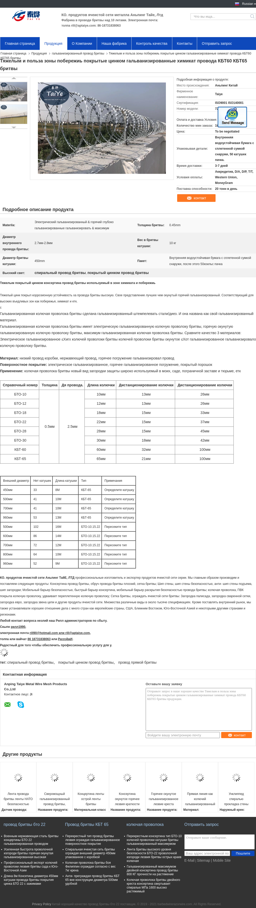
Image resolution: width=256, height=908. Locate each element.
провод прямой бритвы (137, 662)
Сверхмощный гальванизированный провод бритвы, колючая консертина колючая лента (55, 799)
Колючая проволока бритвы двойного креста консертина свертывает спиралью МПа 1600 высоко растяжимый (153, 885)
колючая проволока (145, 824)
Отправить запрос (217, 43)
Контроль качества (151, 43)
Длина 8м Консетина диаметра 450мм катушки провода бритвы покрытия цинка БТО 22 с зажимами (31, 879)
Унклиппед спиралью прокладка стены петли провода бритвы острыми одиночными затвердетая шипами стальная (236, 799)
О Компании (82, 43)
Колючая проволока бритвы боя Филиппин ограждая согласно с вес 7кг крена (90, 866)
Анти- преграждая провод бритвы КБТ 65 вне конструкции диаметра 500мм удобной (92, 879)
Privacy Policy (41, 904)
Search (253, 16)
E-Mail (189, 860)
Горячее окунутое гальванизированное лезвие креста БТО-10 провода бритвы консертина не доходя (163, 799)
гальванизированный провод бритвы (78, 53)
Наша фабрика (114, 43)
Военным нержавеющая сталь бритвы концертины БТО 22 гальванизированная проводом (31, 840)
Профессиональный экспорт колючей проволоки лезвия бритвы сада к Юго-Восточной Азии (31, 866)
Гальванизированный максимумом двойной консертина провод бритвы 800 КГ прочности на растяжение (152, 870)
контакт (200, 198)
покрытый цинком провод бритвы (85, 662)
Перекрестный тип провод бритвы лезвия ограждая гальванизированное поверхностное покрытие (92, 840)
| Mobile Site (221, 860)
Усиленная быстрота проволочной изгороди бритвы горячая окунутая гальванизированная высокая (28, 853)
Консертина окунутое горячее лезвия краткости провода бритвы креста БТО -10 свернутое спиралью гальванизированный (127, 799)
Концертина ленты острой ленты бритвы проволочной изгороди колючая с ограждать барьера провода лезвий (91, 799)
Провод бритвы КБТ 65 (87, 824)
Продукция (53, 43)
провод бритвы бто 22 (24, 824)
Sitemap (203, 860)
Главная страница (20, 43)
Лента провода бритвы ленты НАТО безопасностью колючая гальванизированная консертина (18, 799)
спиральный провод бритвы (30, 662)
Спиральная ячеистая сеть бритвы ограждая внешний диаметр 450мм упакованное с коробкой (90, 853)
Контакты (184, 43)
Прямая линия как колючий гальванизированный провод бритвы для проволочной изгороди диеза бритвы (200, 799)
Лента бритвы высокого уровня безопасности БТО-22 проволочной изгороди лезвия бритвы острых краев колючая (154, 855)
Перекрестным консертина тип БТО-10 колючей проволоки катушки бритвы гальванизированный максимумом (154, 840)
